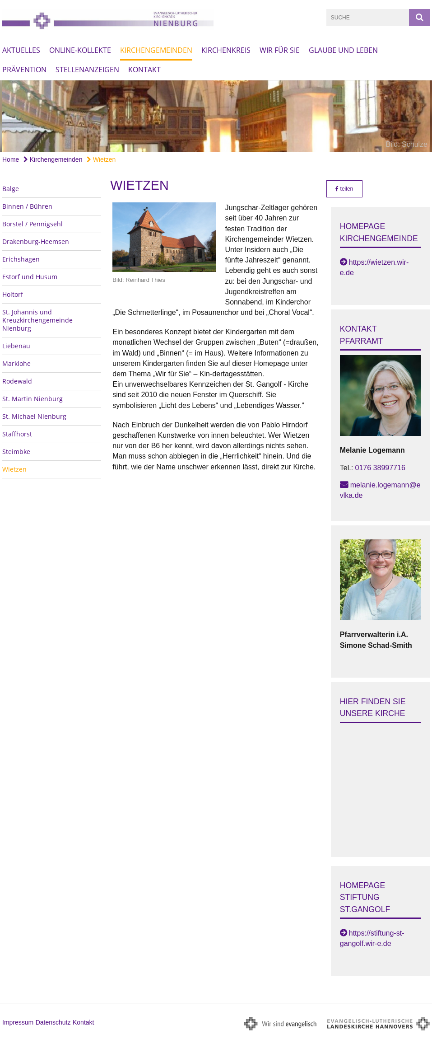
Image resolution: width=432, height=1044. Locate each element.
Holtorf (12, 294)
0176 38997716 (380, 468)
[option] (216, 116)
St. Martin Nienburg (32, 398)
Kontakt (144, 70)
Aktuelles (21, 50)
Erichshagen (21, 259)
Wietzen (101, 159)
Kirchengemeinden (156, 50)
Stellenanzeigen (87, 70)
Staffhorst (17, 434)
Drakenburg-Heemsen (35, 241)
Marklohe (16, 363)
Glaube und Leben (343, 50)
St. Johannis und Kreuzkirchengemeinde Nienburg (37, 320)
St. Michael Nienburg (34, 416)
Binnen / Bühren (27, 206)
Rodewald (17, 381)
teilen (344, 189)
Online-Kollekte (80, 50)
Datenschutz (53, 1022)
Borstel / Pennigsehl (32, 224)
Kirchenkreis (226, 50)
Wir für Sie (280, 50)
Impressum (17, 1022)
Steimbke (16, 451)
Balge (10, 188)
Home (10, 159)
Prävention (24, 70)
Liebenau (16, 346)
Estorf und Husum (29, 276)
